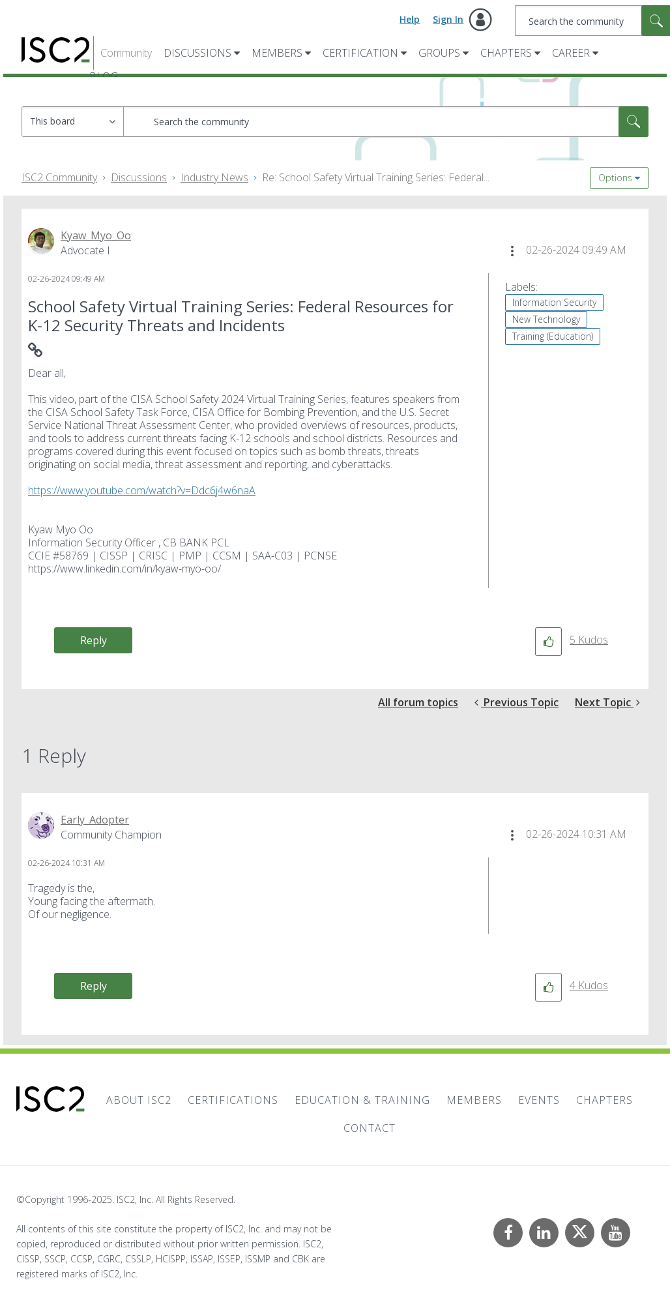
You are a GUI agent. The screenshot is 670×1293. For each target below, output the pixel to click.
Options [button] (615, 177)
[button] (512, 251)
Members (277, 53)
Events (539, 1100)
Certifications (233, 1100)
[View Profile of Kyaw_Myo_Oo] (96, 235)
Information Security (554, 302)
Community (126, 53)
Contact (369, 1128)
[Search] (385, 121)
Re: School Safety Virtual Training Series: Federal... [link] (375, 177)
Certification (360, 53)
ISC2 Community (59, 177)
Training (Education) (552, 336)
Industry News (214, 177)
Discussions (197, 53)
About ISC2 (138, 1100)
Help (410, 19)
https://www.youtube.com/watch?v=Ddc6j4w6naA (141, 490)
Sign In (448, 19)
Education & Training (362, 1100)
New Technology (546, 319)
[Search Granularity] (72, 121)
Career (571, 53)
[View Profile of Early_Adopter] (95, 819)
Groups (439, 53)
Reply (93, 640)
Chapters (506, 53)
